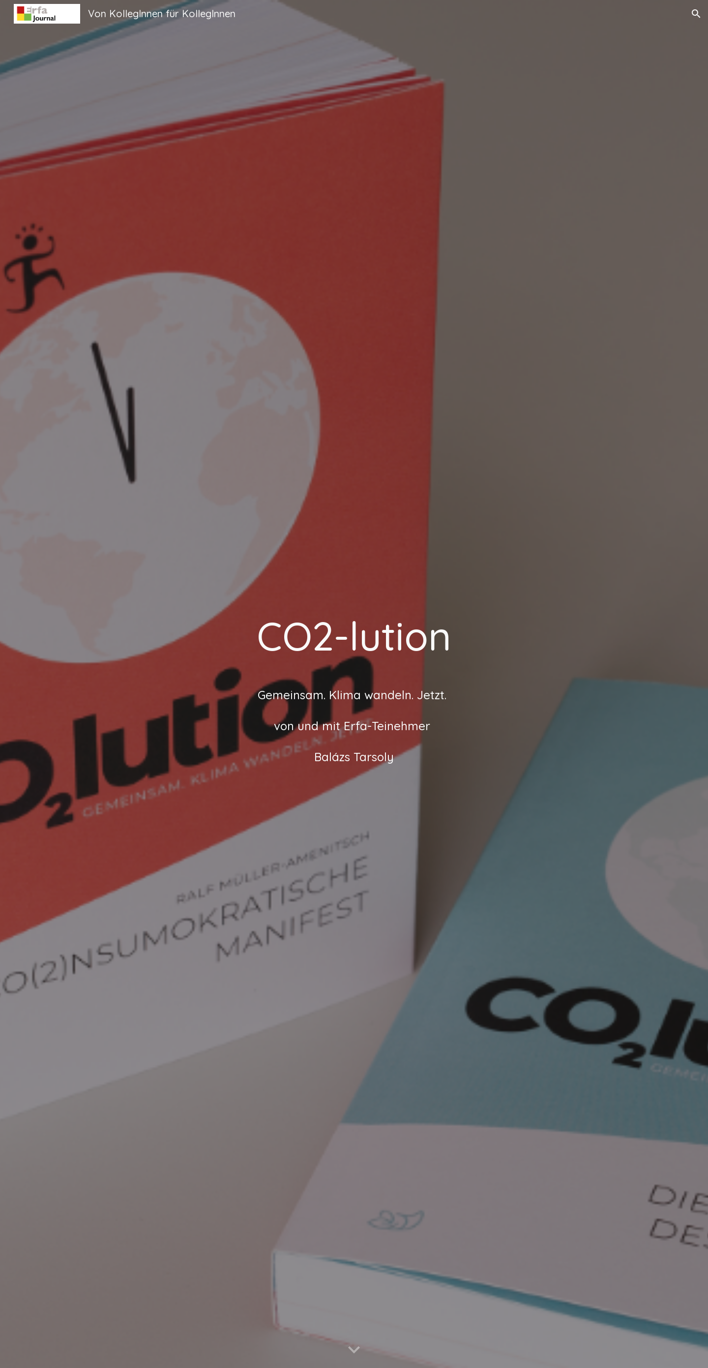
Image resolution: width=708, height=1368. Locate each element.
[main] (354, 684)
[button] (696, 14)
